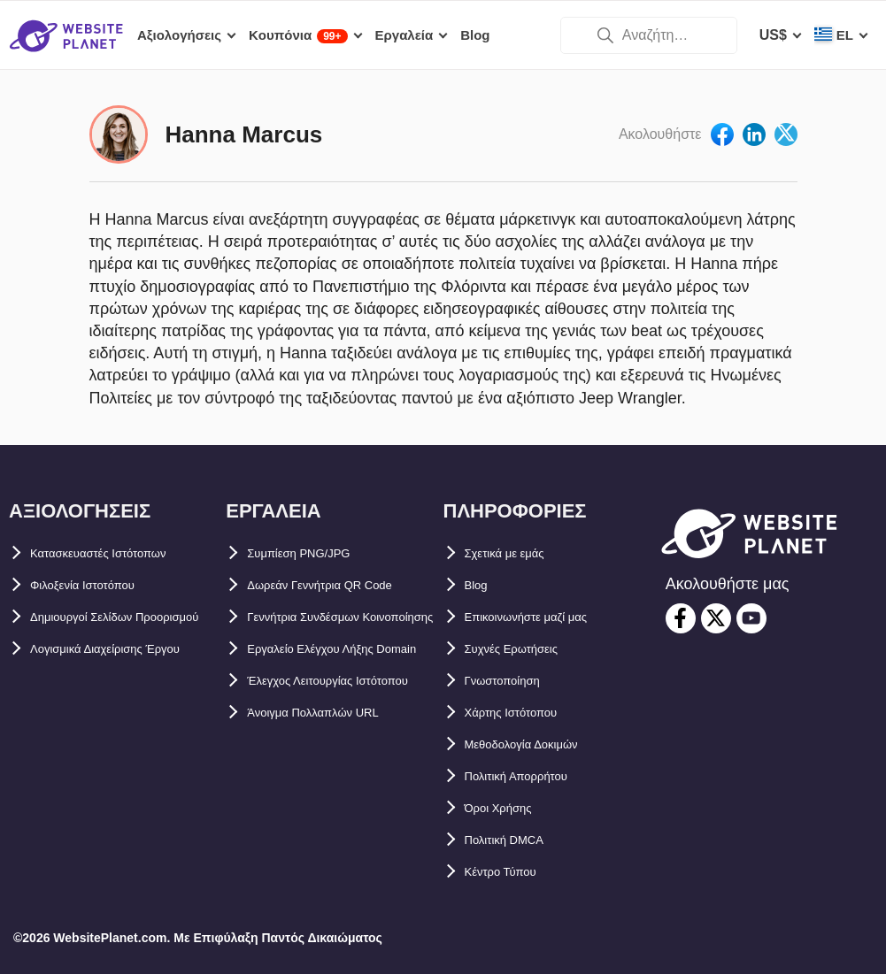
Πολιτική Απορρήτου (534, 776)
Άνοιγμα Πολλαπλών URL (333, 808)
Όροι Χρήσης (509, 808)
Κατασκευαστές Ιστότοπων (120, 553)
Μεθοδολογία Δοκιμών (540, 744)
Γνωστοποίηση (516, 680)
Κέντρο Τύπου (512, 871)
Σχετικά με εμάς (517, 553)
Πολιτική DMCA (516, 839)
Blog (481, 585)
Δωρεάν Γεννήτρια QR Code (342, 585)
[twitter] (716, 618)
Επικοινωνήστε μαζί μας (546, 617)
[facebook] (681, 618)
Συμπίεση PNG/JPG (313, 553)
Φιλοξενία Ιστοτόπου (99, 585)
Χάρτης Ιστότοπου (526, 712)
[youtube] (751, 618)
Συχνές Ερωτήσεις (526, 648)
